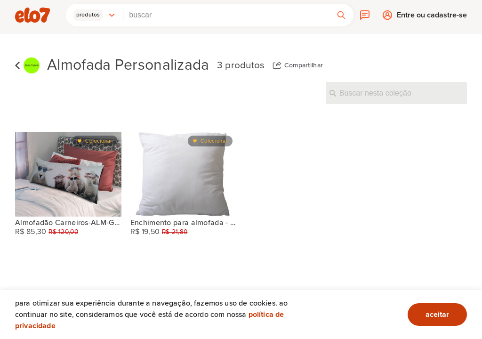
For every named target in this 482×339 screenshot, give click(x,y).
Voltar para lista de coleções (17, 65)
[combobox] (226, 15)
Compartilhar (303, 65)
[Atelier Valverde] (32, 65)
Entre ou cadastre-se (432, 17)
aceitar (437, 314)
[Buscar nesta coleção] (396, 93)
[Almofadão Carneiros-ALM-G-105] (68, 174)
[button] (94, 15)
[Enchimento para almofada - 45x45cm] (183, 174)
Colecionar (98, 141)
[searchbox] (226, 15)
